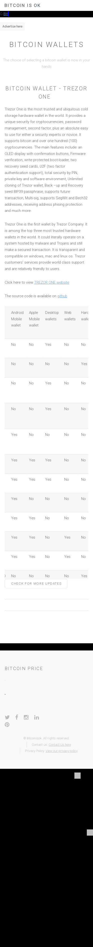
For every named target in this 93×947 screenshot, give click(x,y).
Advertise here (12, 26)
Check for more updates (36, 583)
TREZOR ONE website (51, 282)
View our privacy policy (62, 751)
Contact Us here (60, 745)
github (62, 296)
